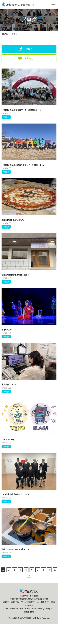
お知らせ (29, 58)
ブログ (29, 49)
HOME (5, 34)
